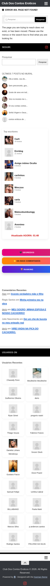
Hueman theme (40, 577)
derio (4, 309)
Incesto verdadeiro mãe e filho (27, 294)
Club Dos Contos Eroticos (19, 3)
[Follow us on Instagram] (46, 47)
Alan (4, 294)
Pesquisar (7, 57)
